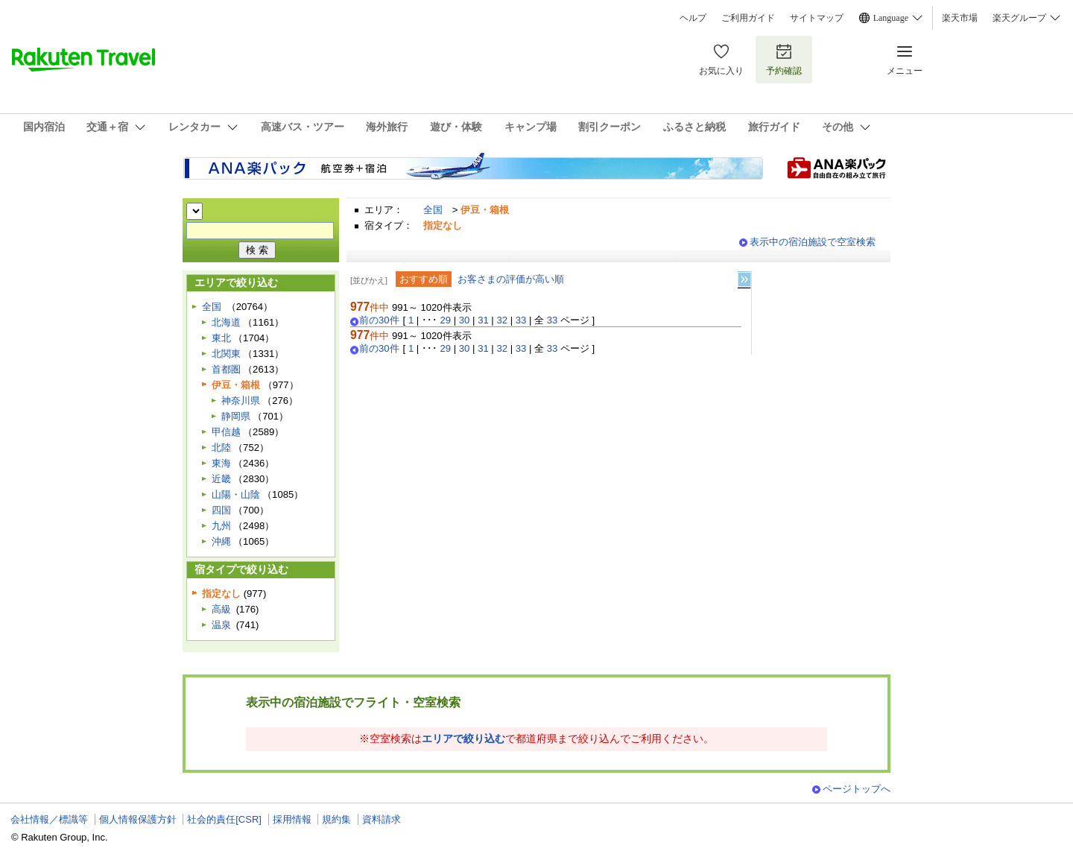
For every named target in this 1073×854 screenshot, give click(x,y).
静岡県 (235, 416)
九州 (221, 525)
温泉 (221, 624)
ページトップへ (856, 788)
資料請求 (381, 819)
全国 (433, 209)
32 (501, 320)
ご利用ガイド (748, 18)
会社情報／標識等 (49, 819)
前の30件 (379, 320)
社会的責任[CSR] (224, 819)
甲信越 (226, 431)
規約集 (336, 819)
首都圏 (226, 369)
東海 (221, 463)
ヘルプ (693, 18)
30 (464, 320)
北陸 (221, 447)
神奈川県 (240, 400)
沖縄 (221, 541)
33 (521, 320)
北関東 (226, 353)
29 (446, 320)
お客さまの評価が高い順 (511, 279)
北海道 (226, 322)
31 (483, 320)
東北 (221, 338)
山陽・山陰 (236, 494)
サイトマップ (816, 18)
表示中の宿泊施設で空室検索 (813, 241)
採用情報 (292, 819)
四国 (221, 510)
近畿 (221, 478)
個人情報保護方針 (138, 819)
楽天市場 (960, 18)
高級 (221, 609)
